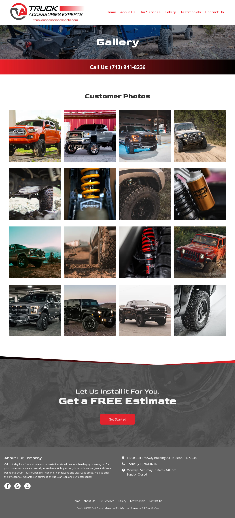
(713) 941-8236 (147, 464)
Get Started (118, 422)
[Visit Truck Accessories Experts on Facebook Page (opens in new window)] (7, 486)
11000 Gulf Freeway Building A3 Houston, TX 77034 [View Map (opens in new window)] (161, 458)
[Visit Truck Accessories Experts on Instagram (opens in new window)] (27, 486)
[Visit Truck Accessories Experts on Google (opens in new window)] (17, 486)
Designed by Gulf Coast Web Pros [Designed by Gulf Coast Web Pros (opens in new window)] (144, 508)
